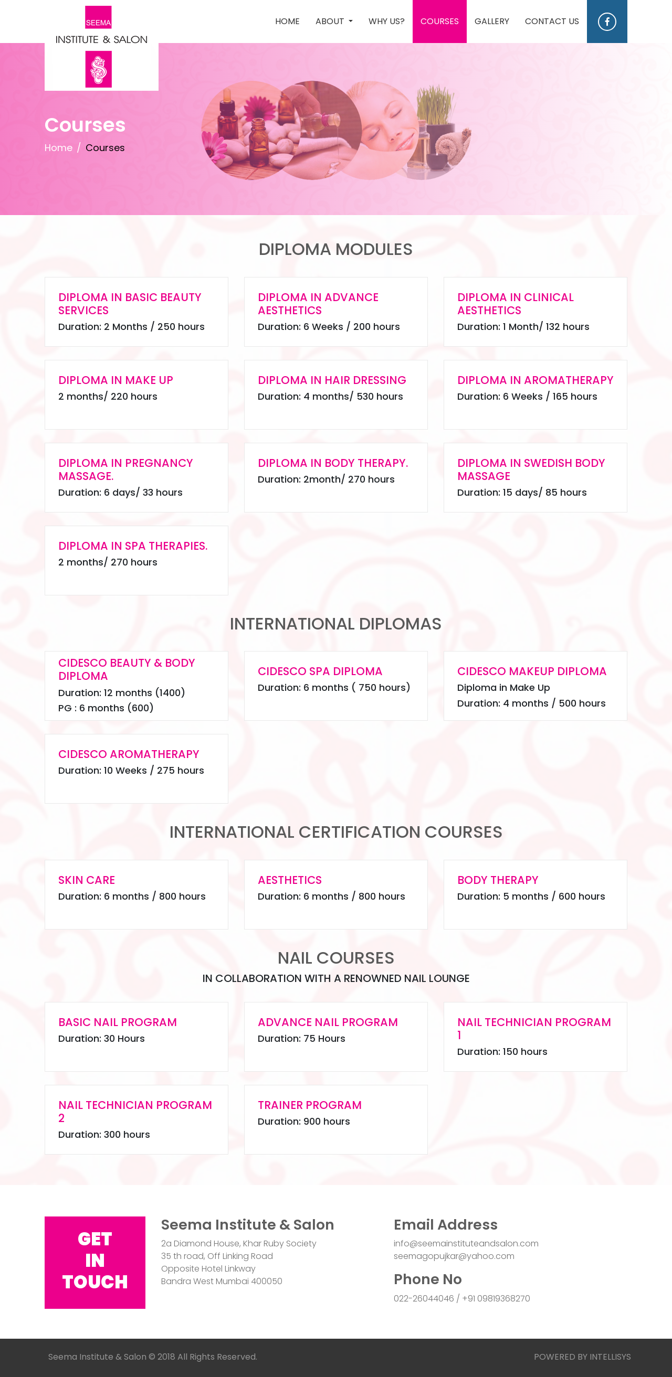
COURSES (440, 21)
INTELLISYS (610, 1357)
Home (58, 147)
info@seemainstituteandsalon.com (466, 1243)
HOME (291, 21)
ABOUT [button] (331, 21)
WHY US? (387, 21)
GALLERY (492, 21)
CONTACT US (552, 21)
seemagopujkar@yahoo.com (454, 1256)
